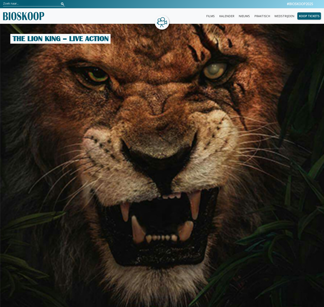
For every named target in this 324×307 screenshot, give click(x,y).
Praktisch (262, 16)
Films (210, 16)
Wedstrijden (284, 16)
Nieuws (244, 16)
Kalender (226, 16)
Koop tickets (309, 16)
